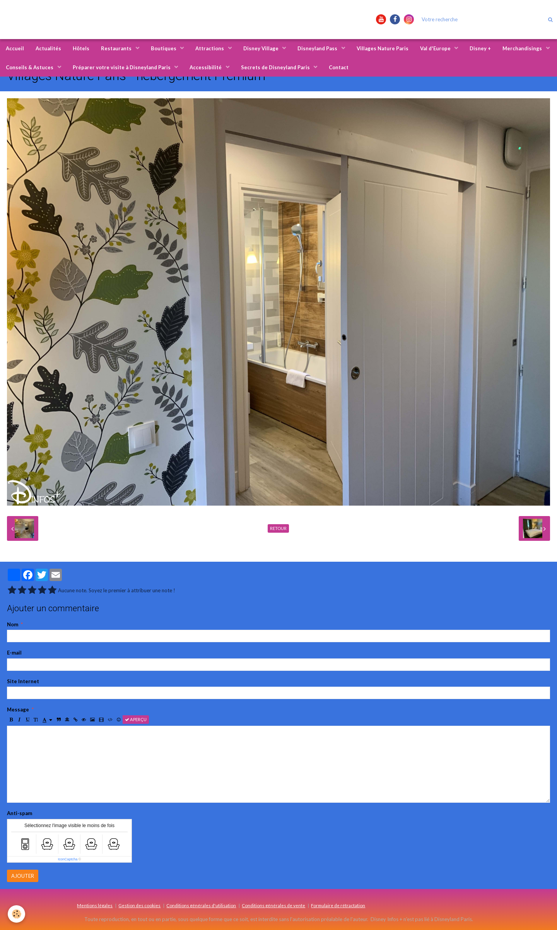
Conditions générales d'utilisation (201, 905)
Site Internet (23, 681)
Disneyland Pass (317, 48)
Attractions (210, 48)
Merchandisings (522, 48)
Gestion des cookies (139, 905)
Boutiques (164, 48)
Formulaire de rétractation (338, 905)
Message (18, 709)
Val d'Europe (436, 48)
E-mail (14, 653)
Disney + (480, 48)
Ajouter (22, 876)
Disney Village (261, 48)
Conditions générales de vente (273, 905)
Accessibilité (206, 67)
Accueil (15, 48)
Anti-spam (19, 813)
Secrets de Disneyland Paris (276, 67)
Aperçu (136, 719)
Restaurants (117, 48)
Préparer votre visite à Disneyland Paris (122, 67)
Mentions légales (95, 905)
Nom (12, 624)
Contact (339, 67)
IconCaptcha (68, 859)
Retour (278, 528)
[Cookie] (16, 914)
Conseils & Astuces (30, 67)
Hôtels (81, 48)
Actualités (48, 48)
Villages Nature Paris (382, 48)
